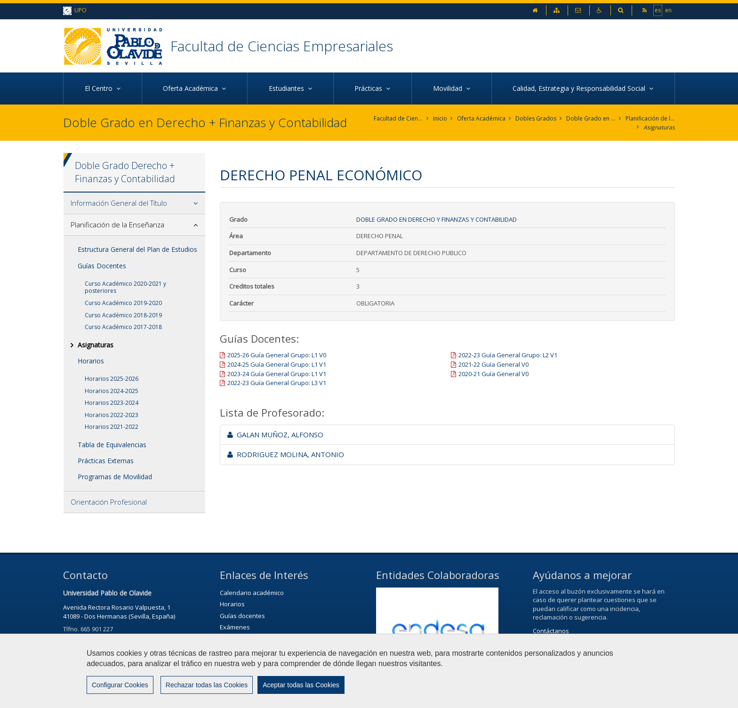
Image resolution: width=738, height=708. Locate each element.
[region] (369, 671)
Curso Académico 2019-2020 (123, 303)
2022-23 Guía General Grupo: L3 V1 (276, 382)
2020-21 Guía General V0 (493, 374)
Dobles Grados (535, 118)
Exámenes (235, 627)
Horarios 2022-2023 (111, 415)
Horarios (91, 360)
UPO (75, 10)
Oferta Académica (481, 118)
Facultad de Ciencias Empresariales (281, 46)
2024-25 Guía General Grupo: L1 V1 (276, 364)
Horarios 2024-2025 (111, 391)
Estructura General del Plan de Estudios (137, 249)
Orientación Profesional (109, 502)
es (658, 10)
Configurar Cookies (120, 685)
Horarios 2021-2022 (111, 427)
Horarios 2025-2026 (111, 379)
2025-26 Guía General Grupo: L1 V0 (276, 355)
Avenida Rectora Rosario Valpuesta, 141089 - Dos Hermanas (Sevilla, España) (119, 611)
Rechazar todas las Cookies (207, 685)
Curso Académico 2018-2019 (123, 315)
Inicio (440, 118)
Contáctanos (551, 631)
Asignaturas (659, 127)
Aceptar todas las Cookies (301, 685)
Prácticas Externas (106, 460)
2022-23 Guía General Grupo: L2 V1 (507, 355)
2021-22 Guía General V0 (493, 364)
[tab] (134, 203)
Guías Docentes (102, 265)
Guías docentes (242, 615)
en (668, 10)
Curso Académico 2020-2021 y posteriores (125, 287)
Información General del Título (119, 203)
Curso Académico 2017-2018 (123, 327)
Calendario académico (252, 592)
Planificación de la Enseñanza (650, 118)
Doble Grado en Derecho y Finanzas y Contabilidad (591, 118)
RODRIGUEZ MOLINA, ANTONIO (285, 454)
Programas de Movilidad (115, 476)
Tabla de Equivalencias (112, 444)
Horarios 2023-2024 (111, 403)
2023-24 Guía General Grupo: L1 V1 (276, 374)
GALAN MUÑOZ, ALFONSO (275, 434)
